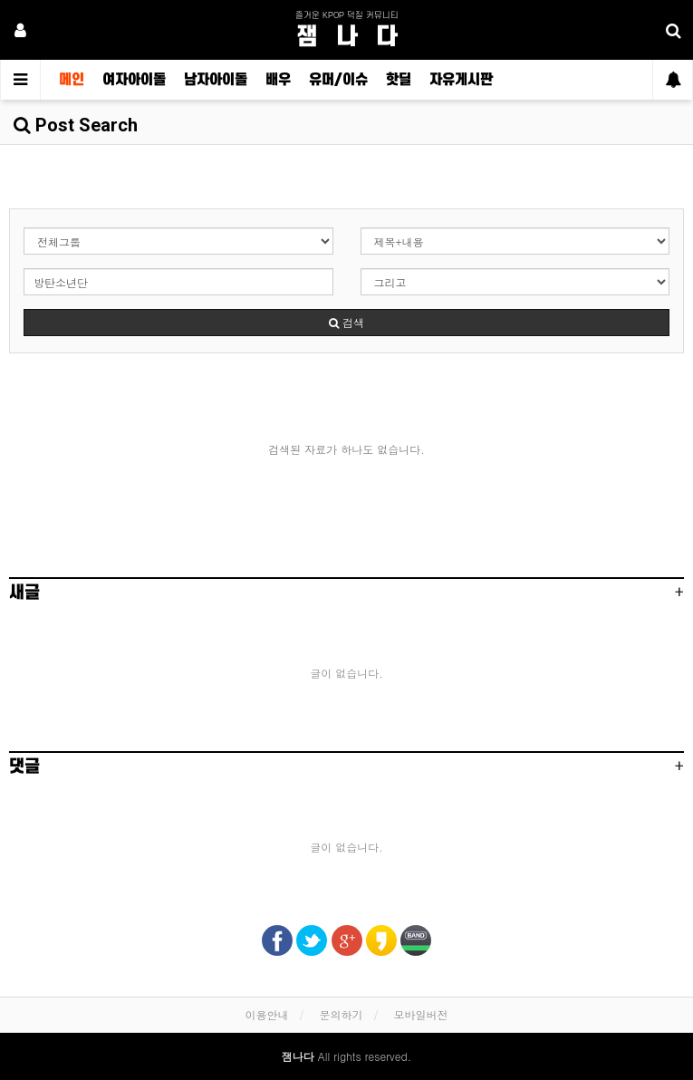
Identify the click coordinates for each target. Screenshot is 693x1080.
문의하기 (341, 1014)
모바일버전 (421, 1014)
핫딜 (398, 80)
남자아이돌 (215, 80)
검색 (346, 322)
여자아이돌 (134, 80)
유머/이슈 (338, 80)
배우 (278, 80)
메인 (71, 80)
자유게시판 (461, 80)
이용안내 (266, 1014)
